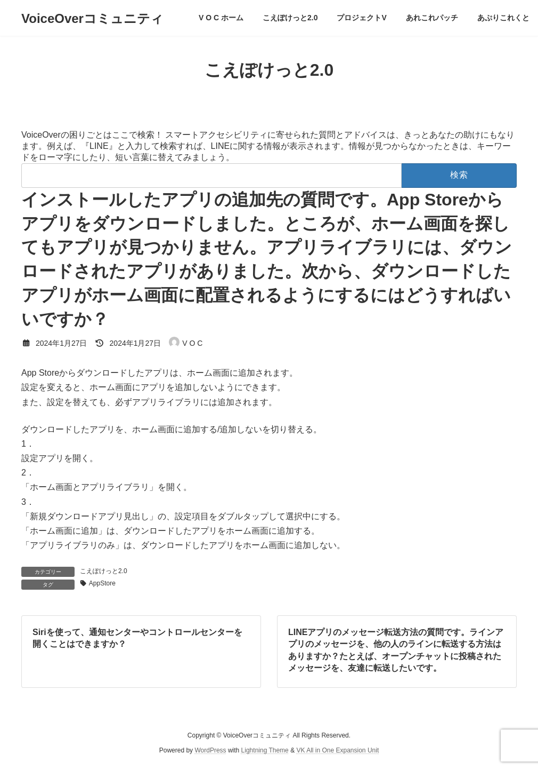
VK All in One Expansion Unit (337, 751)
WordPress (210, 751)
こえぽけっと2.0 (103, 571)
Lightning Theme (265, 751)
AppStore (102, 583)
